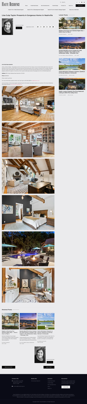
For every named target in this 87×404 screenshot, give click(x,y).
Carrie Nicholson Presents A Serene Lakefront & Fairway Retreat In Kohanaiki (45, 332)
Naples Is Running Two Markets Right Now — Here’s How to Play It (9, 332)
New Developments (45, 5)
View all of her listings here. (16, 84)
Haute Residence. (43, 401)
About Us (71, 5)
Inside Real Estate (34, 5)
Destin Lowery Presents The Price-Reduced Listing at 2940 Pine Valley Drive (71, 92)
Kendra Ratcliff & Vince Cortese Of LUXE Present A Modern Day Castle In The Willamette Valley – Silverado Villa (70, 52)
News (26, 5)
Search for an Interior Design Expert (57, 9)
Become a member (74, 9)
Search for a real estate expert (15, 9)
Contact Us (63, 5)
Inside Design (55, 5)
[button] (38, 27)
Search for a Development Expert (35, 9)
